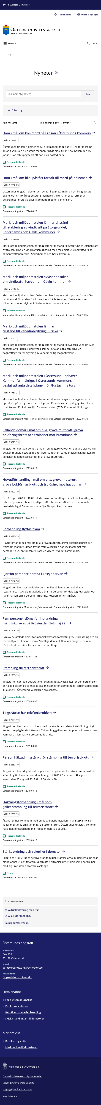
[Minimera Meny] (9, 43)
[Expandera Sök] (92, 43)
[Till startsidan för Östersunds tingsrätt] (32, 29)
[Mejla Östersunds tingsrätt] (23, 968)
